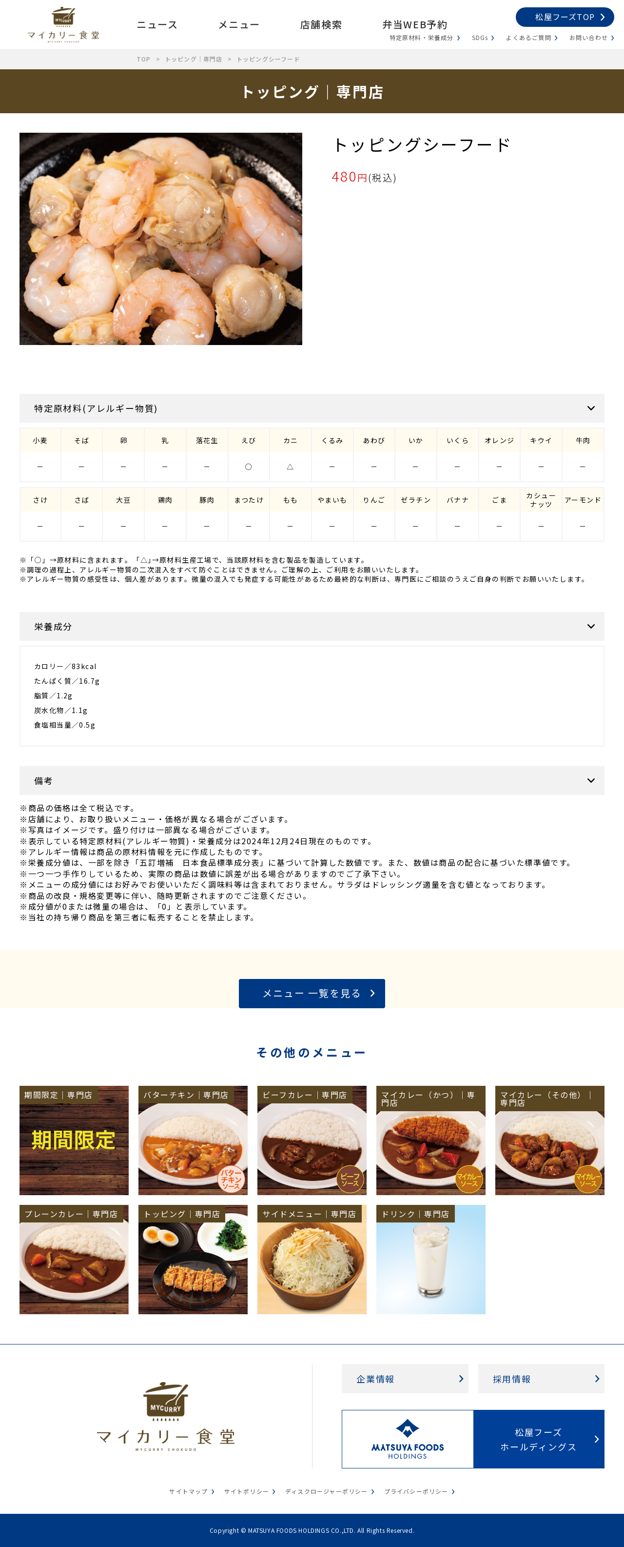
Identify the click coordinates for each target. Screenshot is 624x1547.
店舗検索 (321, 24)
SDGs (480, 37)
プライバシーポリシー (416, 1491)
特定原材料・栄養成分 (422, 37)
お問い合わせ (588, 37)
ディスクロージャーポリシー (326, 1491)
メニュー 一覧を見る (312, 993)
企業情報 (375, 1378)
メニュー (239, 24)
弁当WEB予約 (415, 24)
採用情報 (512, 1378)
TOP (143, 59)
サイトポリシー (246, 1491)
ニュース (157, 24)
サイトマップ (188, 1491)
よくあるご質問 (528, 37)
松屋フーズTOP (565, 16)
